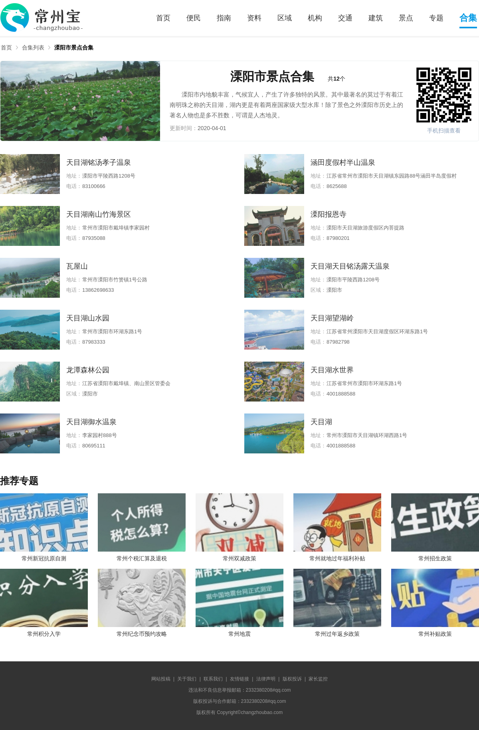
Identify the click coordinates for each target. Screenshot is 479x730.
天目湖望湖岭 (332, 318)
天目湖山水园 (87, 318)
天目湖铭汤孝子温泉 (98, 162)
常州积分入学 (44, 634)
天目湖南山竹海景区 (98, 214)
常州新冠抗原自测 (44, 558)
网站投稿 (160, 679)
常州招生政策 (435, 558)
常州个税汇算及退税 (142, 558)
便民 (193, 18)
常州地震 (239, 634)
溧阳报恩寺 (328, 214)
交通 (345, 18)
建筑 (375, 18)
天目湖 (321, 422)
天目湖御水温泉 (91, 422)
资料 (254, 18)
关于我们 (186, 679)
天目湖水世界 (332, 370)
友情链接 (239, 679)
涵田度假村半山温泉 (343, 162)
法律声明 (265, 679)
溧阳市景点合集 (73, 47)
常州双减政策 (239, 558)
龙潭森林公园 (87, 370)
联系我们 (213, 679)
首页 (163, 18)
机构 (315, 18)
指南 (224, 18)
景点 (406, 18)
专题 (436, 18)
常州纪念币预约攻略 (142, 634)
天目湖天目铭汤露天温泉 (350, 266)
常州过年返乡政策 (337, 634)
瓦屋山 (77, 266)
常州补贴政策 (435, 634)
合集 (468, 18)
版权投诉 (292, 679)
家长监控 (318, 679)
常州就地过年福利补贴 (337, 558)
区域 (284, 18)
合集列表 (33, 47)
